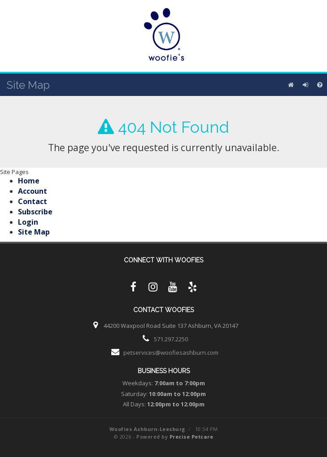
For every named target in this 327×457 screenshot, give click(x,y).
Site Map (34, 232)
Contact (32, 201)
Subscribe (35, 212)
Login (28, 222)
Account (32, 191)
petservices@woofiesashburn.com (170, 352)
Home (28, 181)
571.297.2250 (171, 339)
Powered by (174, 436)
